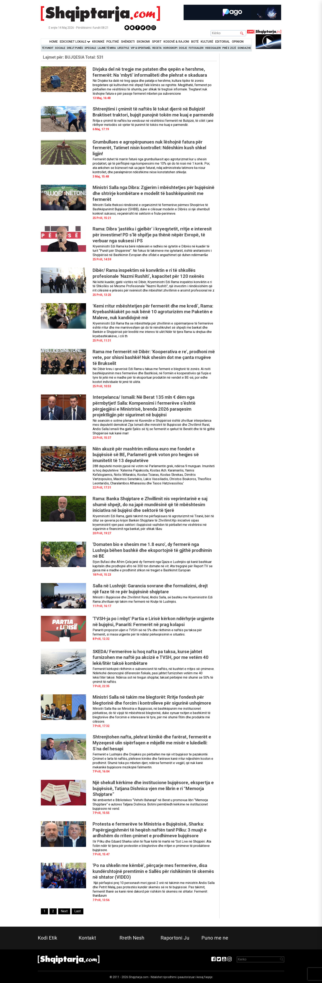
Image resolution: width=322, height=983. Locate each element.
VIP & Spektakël (141, 48)
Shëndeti (128, 41)
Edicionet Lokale (75, 41)
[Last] (77, 911)
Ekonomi (143, 41)
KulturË (207, 41)
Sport (156, 41)
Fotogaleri (196, 48)
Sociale (60, 48)
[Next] (64, 911)
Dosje (183, 48)
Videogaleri (213, 48)
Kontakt (87, 938)
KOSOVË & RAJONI (176, 41)
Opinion (238, 41)
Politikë (112, 41)
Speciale (90, 48)
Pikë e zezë (229, 48)
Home (53, 41)
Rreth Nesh (132, 938)
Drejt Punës (75, 48)
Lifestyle (123, 48)
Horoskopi (170, 48)
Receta (157, 48)
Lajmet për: (73, 57)
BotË (195, 41)
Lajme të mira (107, 48)
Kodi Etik (47, 938)
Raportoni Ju (175, 938)
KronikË (98, 41)
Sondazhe (244, 48)
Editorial (222, 41)
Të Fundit (47, 48)
